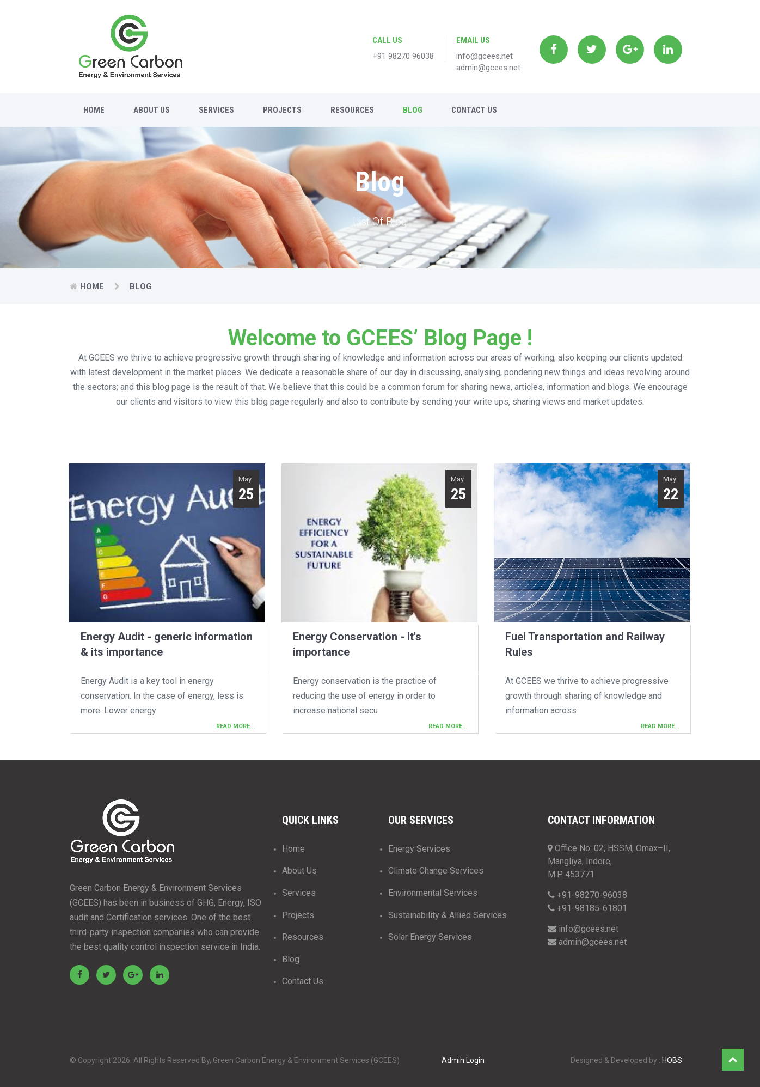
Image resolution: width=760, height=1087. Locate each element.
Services (216, 110)
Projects (282, 110)
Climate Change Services (435, 870)
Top (733, 1060)
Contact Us (474, 110)
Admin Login (463, 1060)
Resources (352, 110)
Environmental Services (432, 893)
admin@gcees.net (488, 67)
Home (94, 110)
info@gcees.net (484, 56)
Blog (412, 110)
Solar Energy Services (430, 937)
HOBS (672, 1060)
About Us (151, 110)
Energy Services (419, 849)
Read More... (235, 726)
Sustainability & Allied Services (447, 915)
